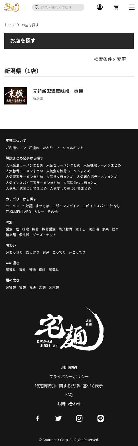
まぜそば (42, 205)
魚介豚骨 (65, 228)
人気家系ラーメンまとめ (24, 176)
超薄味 (11, 269)
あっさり (33, 252)
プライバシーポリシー (69, 376)
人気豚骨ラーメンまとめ (24, 170)
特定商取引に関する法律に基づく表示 (69, 385)
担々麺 (11, 234)
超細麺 (11, 287)
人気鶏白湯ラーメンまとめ (97, 176)
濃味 (42, 269)
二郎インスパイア (66, 205)
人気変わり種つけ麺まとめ (70, 188)
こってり (59, 252)
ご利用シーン (16, 147)
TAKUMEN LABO (18, 211)
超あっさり (14, 252)
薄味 (22, 269)
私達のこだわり (41, 147)
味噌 (25, 228)
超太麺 (54, 287)
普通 (45, 252)
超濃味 (54, 269)
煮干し (80, 228)
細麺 (22, 287)
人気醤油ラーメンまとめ (24, 165)
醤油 (9, 228)
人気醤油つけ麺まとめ (80, 182)
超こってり (77, 252)
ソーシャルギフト (70, 147)
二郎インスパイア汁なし (101, 205)
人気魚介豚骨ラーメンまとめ (68, 170)
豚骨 (35, 228)
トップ (9, 25)
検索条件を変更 (110, 59)
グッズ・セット (44, 234)
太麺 (42, 287)
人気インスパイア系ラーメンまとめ (33, 182)
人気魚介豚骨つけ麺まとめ (26, 188)
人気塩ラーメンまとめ (63, 165)
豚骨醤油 (49, 228)
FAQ (69, 394)
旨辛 (115, 228)
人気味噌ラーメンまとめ (102, 165)
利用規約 (69, 367)
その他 (52, 211)
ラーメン (12, 205)
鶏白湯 (94, 228)
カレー (39, 211)
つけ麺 (27, 205)
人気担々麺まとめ (60, 176)
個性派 (24, 234)
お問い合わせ (69, 403)
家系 (105, 228)
